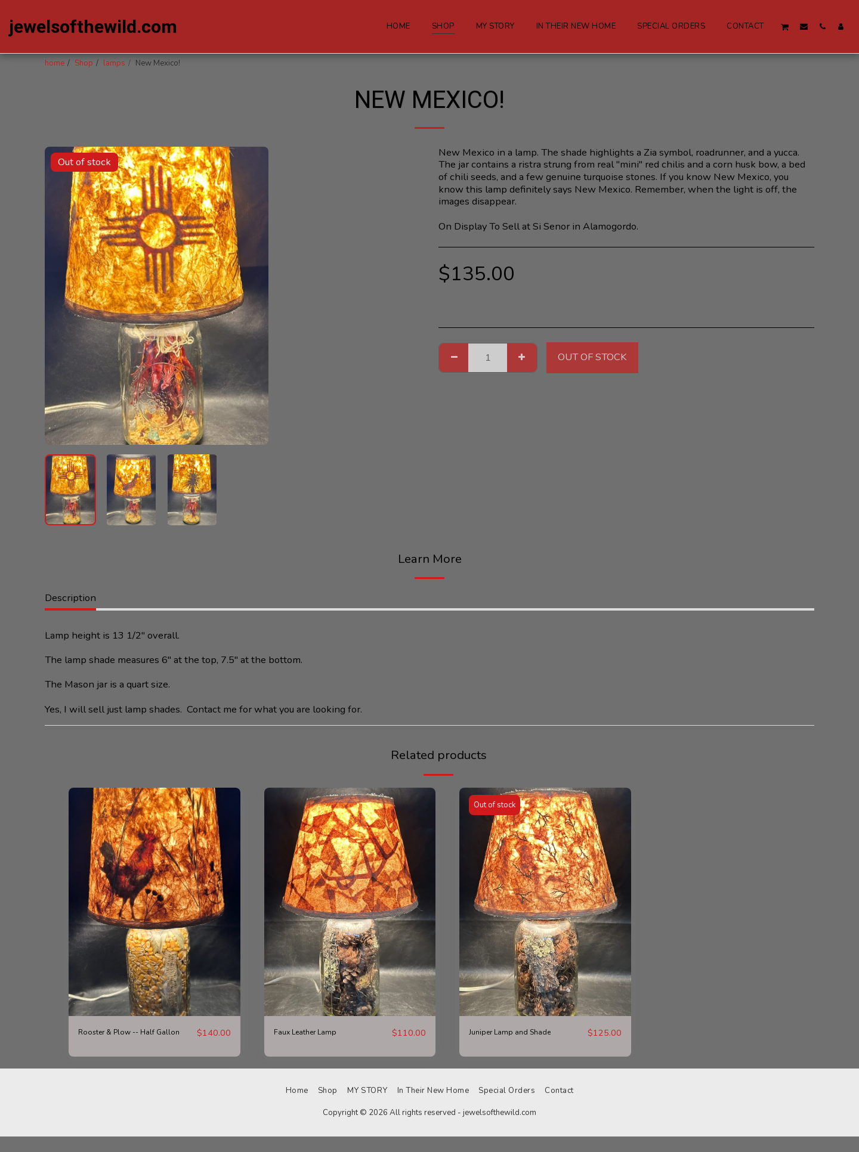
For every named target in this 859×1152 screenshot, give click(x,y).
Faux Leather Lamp (315, 1032)
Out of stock (592, 357)
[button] (785, 26)
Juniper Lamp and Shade (522, 1032)
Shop (84, 63)
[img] (154, 902)
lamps (114, 63)
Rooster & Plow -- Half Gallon (129, 1040)
